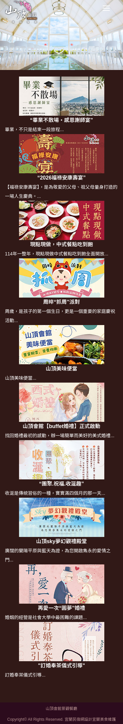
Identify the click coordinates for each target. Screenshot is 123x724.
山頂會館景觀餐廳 (61, 708)
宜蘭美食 (100, 719)
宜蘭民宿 (72, 719)
